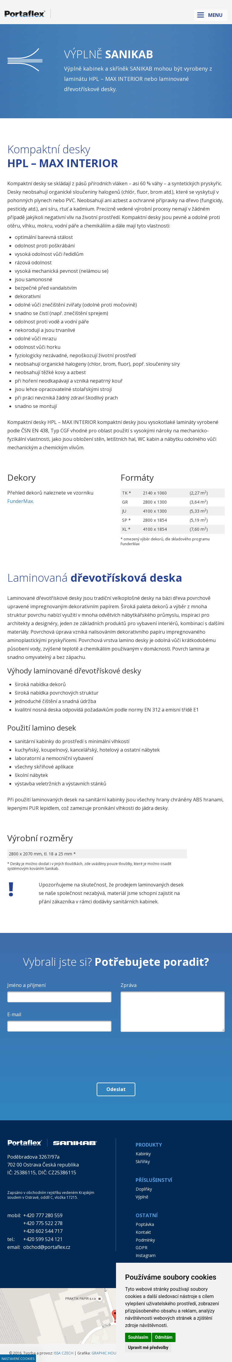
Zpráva (129, 985)
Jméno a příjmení (26, 985)
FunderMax (20, 501)
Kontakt (143, 1232)
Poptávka (145, 1224)
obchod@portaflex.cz (46, 1247)
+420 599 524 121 (43, 1239)
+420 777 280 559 (43, 1215)
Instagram (146, 1255)
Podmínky (145, 1240)
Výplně (142, 1197)
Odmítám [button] (163, 1337)
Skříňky (143, 1161)
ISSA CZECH (63, 1353)
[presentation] (116, 1049)
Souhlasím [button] (138, 1337)
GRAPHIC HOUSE (106, 1353)
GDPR (141, 1247)
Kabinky (143, 1154)
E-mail (14, 1014)
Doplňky (144, 1189)
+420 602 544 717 (43, 1231)
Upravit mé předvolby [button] (148, 1347)
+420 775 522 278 (43, 1223)
